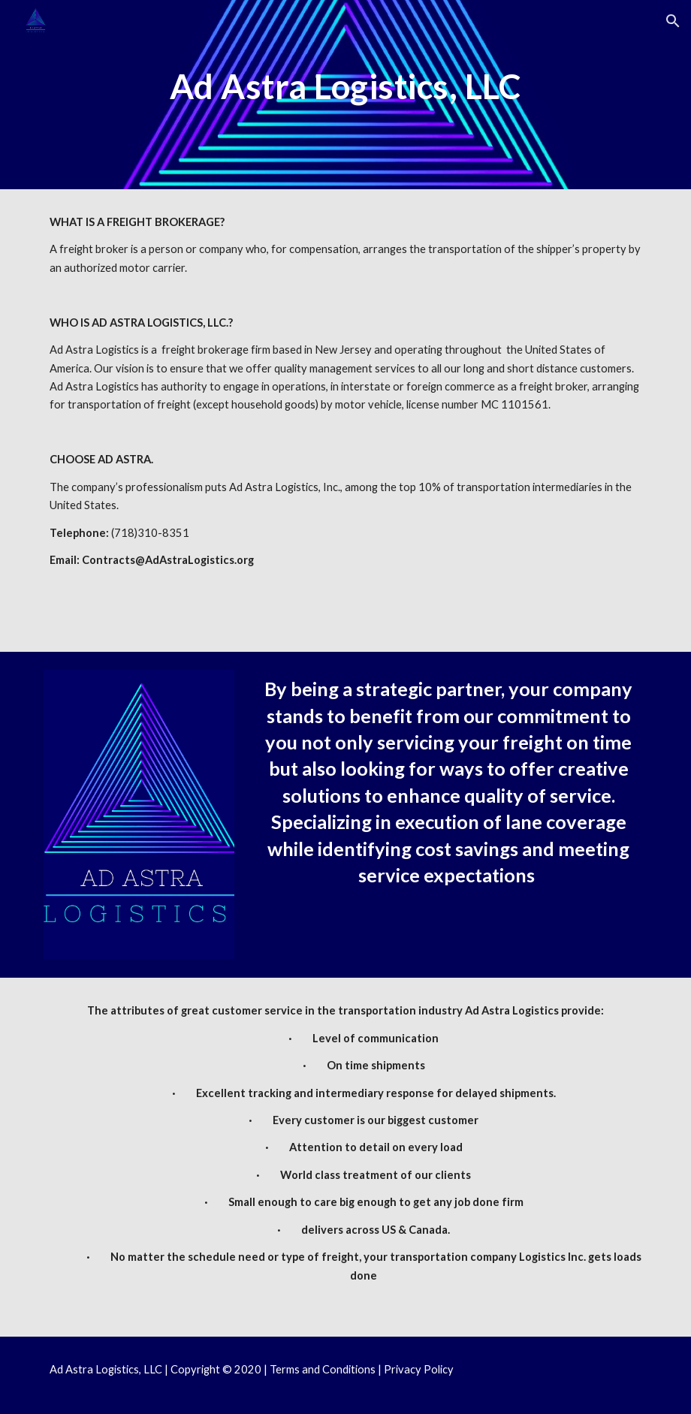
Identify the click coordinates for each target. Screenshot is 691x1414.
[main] (345, 115)
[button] (673, 21)
